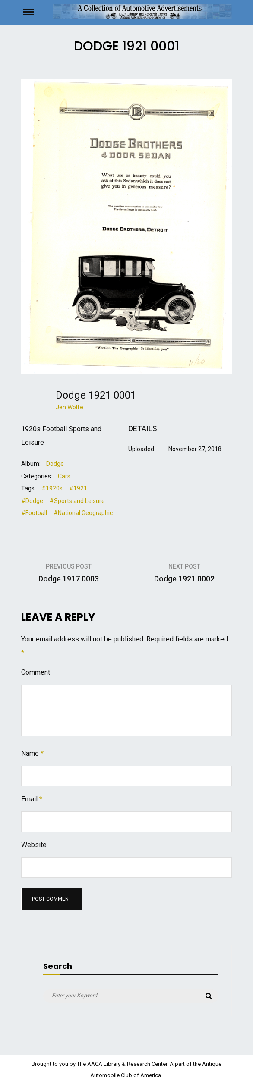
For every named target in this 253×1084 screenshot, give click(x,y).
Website (34, 845)
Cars (64, 476)
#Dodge (32, 500)
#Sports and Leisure (77, 500)
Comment (35, 672)
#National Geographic (83, 512)
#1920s (52, 488)
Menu (37, 11)
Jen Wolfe (69, 407)
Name (32, 753)
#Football (34, 512)
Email (31, 799)
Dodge (55, 463)
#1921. (79, 488)
